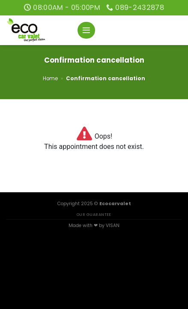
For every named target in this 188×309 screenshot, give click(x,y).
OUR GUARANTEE (94, 214)
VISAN (112, 225)
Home (50, 78)
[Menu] (86, 30)
